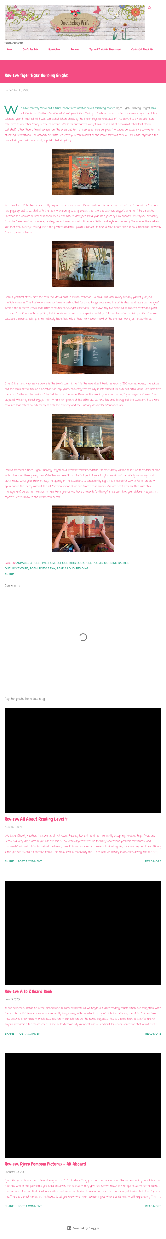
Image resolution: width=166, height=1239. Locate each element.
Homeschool (52, 49)
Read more (153, 861)
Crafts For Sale (28, 49)
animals (22, 562)
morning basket (116, 562)
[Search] (149, 7)
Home (7, 49)
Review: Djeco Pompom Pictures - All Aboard (45, 1164)
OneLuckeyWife (16, 568)
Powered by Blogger (83, 1228)
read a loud (66, 568)
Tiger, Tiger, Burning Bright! (133, 108)
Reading (82, 568)
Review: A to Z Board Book (28, 991)
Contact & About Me (140, 49)
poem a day (47, 568)
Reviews (72, 49)
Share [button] (9, 574)
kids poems (94, 562)
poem (33, 568)
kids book (76, 562)
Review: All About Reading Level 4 (36, 819)
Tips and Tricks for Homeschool (103, 49)
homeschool (58, 562)
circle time (38, 562)
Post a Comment (30, 861)
